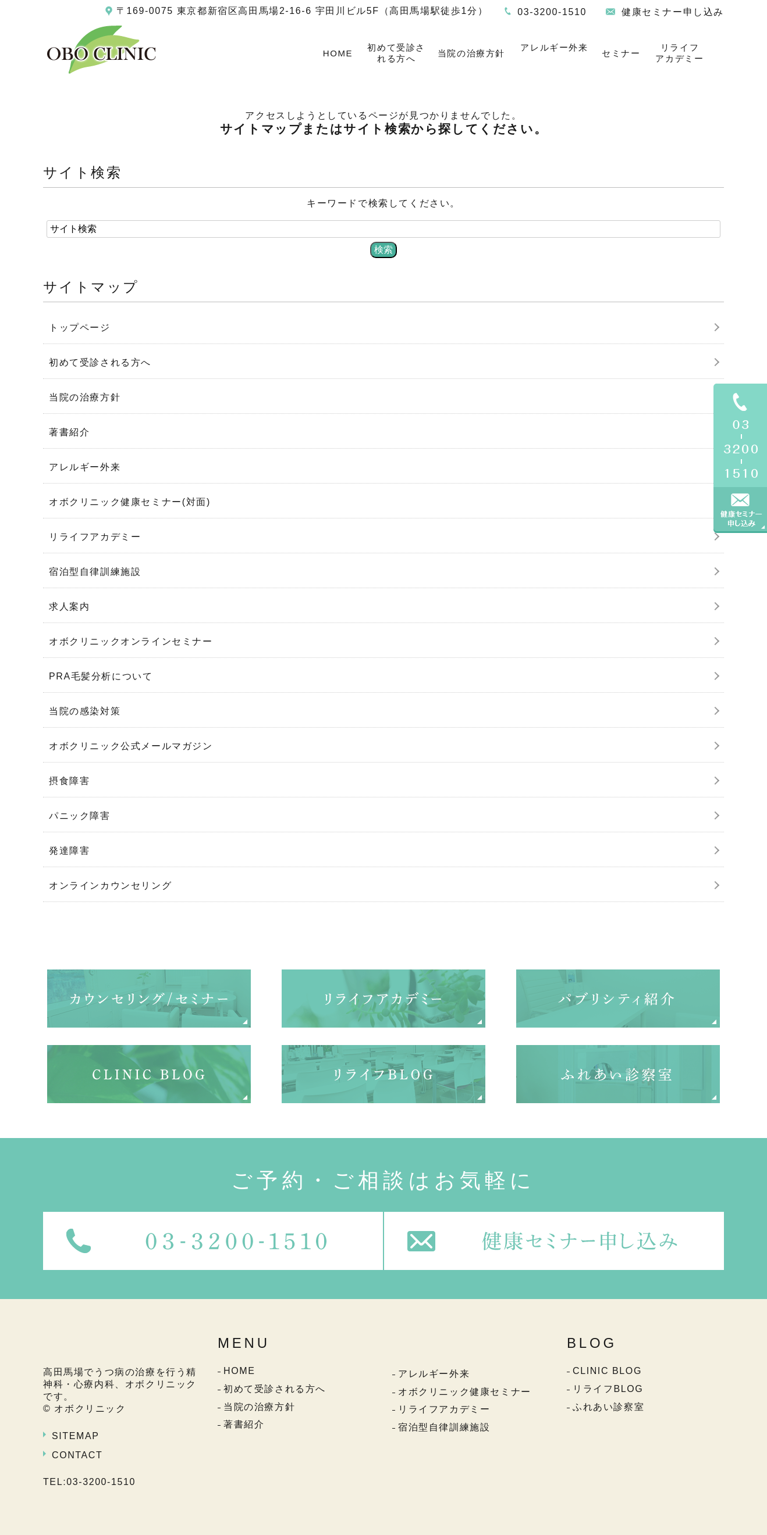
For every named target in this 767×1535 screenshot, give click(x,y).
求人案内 (69, 606)
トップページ (80, 327)
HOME (338, 53)
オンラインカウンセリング (110, 885)
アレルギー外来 (554, 47)
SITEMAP (75, 1436)
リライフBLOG (608, 1389)
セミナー (621, 53)
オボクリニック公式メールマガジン (131, 746)
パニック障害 (80, 816)
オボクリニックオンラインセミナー (131, 641)
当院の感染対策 (84, 711)
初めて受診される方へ (396, 53)
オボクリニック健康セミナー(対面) (130, 502)
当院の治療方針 (471, 53)
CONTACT (77, 1455)
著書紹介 (69, 432)
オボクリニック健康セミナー (464, 1392)
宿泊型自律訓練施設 (95, 572)
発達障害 (69, 851)
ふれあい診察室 (608, 1407)
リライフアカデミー (679, 53)
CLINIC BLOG (607, 1371)
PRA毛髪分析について (101, 676)
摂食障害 (69, 781)
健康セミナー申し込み (673, 12)
